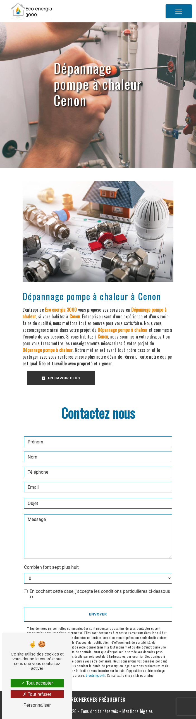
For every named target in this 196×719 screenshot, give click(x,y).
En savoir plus (61, 378)
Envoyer (98, 614)
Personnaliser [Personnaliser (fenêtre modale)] (37, 705)
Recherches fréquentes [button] (98, 699)
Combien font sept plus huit (51, 567)
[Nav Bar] (179, 11)
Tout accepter (37, 683)
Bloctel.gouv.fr (95, 675)
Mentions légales (137, 711)
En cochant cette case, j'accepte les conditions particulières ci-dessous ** (100, 595)
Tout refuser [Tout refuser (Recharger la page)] (37, 694)
